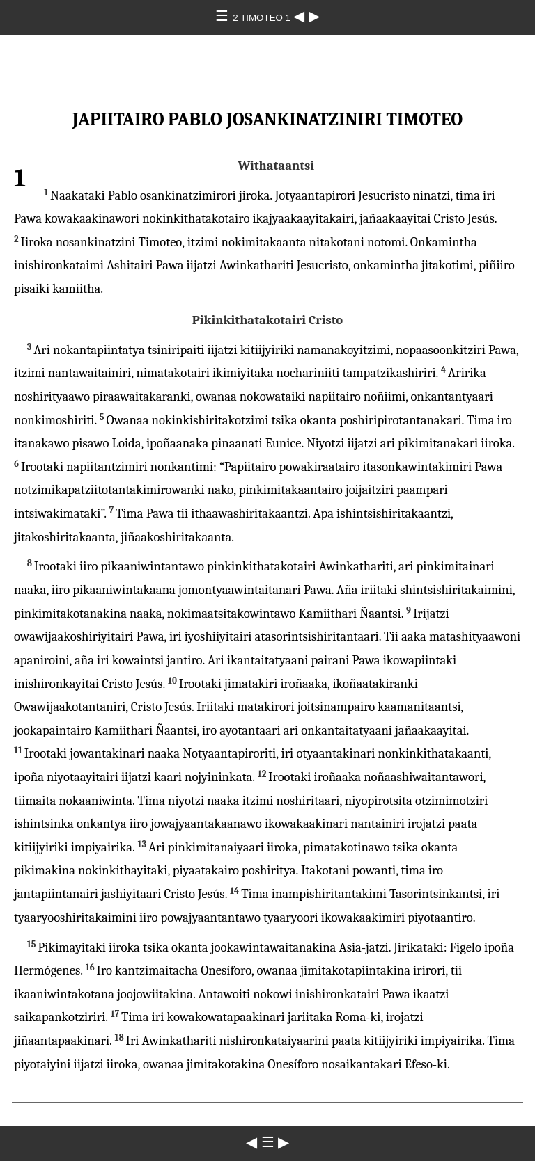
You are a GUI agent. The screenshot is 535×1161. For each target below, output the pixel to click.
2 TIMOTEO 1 (263, 18)
